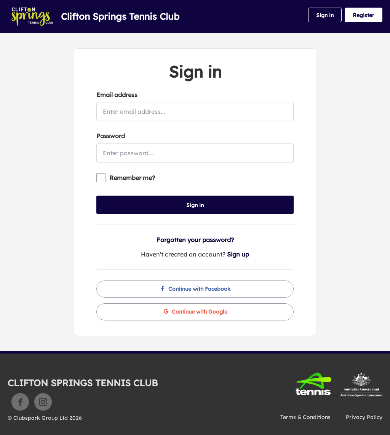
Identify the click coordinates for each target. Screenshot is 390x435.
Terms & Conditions (305, 417)
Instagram (43, 402)
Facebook (20, 402)
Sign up (238, 254)
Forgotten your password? (195, 240)
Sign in (325, 15)
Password (110, 136)
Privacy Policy (364, 417)
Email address (116, 95)
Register (363, 15)
